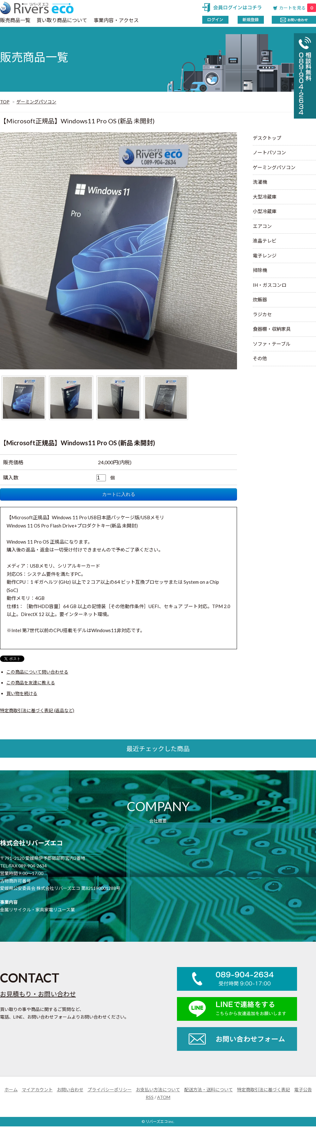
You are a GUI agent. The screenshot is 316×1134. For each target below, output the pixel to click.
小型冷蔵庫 (264, 211)
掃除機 (260, 270)
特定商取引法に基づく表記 (263, 1089)
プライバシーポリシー (110, 1089)
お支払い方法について (158, 1089)
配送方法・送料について (208, 1089)
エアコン (262, 226)
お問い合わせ (70, 1089)
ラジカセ (262, 314)
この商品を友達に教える (30, 682)
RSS (150, 1097)
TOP (4, 101)
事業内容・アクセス (116, 20)
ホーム (11, 1089)
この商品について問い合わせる (37, 672)
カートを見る (297, 7)
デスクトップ (267, 138)
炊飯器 (260, 299)
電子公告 (303, 1089)
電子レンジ (264, 255)
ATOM (163, 1097)
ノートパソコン (269, 152)
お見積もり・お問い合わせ (38, 994)
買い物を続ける (21, 693)
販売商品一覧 (15, 20)
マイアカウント (37, 1089)
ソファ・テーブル (271, 344)
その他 (260, 358)
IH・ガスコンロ (269, 285)
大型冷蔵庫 (264, 197)
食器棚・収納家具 (272, 329)
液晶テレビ (264, 240)
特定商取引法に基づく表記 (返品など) (37, 710)
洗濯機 (260, 182)
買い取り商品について (62, 20)
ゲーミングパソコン (36, 101)
